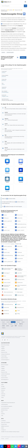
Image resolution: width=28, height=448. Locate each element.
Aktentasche (5, 313)
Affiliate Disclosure (5, 426)
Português (10, 323)
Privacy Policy (4, 424)
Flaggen (3, 346)
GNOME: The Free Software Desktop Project (10, 431)
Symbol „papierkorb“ (7, 221)
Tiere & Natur (4, 356)
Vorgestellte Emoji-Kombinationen (8, 402)
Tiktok (2, 397)
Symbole (10, 9)
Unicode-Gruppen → (5, 359)
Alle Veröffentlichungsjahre (6, 406)
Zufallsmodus (19, 282)
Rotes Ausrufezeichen (7, 292)
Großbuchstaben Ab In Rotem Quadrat (20, 276)
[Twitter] (5, 340)
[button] (14, 72)
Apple (2, 384)
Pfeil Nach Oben (19, 295)
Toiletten (18, 221)
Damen (4, 215)
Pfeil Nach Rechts (19, 279)
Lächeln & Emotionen (5, 374)
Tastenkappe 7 (6, 273)
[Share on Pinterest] (8, 446)
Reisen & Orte (4, 352)
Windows (3, 390)
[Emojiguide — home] (6, 2)
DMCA (2, 428)
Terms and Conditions (5, 422)
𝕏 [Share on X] (5, 446)
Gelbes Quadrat (6, 282)
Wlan (4, 276)
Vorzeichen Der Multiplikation (6, 286)
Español (8, 322)
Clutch (17, 310)
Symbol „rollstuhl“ (19, 230)
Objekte (3, 348)
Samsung (3, 393)
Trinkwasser (5, 218)
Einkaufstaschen (19, 307)
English (3, 322)
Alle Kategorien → (4, 379)
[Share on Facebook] (1, 446)
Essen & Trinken (4, 357)
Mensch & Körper (4, 364)
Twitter (2, 392)
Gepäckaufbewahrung (20, 224)
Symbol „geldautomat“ (20, 227)
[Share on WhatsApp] (12, 446)
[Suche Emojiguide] (12, 6)
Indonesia (20, 325)
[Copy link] (22, 446)
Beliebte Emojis (4, 410)
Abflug (17, 313)
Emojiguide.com (4, 9)
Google (2, 386)
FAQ (2, 415)
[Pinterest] (7, 340)
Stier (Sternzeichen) (7, 295)
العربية (12, 325)
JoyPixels (3, 395)
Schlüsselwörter (4, 404)
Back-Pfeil (5, 289)
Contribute (3, 420)
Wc (3, 224)
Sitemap (2, 438)
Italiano (23, 322)
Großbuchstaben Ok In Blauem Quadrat (7, 269)
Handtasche (5, 310)
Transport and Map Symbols (7, 100)
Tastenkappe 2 (19, 289)
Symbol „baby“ (6, 230)
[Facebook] (2, 340)
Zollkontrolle (18, 218)
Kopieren (23, 57)
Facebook (3, 388)
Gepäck (3, 52)
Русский (16, 323)
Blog (2, 411)
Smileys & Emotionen (5, 354)
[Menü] (25, 2)
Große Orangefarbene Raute (20, 286)
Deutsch (13, 322)
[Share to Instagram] (19, 446)
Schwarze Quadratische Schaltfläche (19, 269)
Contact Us (3, 429)
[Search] (25, 6)
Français (18, 322)
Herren (4, 227)
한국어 (7, 325)
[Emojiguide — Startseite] (2, 333)
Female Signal (18, 292)
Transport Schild (18, 9)
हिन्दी (16, 325)
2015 (24, 31)
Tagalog (3, 327)
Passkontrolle (19, 215)
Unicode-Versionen (5, 408)
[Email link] (26, 446)
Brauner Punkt (6, 279)
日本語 (3, 325)
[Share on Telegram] (15, 446)
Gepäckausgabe (10, 52)
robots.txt (6, 438)
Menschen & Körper (5, 344)
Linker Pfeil (18, 273)
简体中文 (21, 323)
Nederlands (4, 323)
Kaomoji (3, 413)
